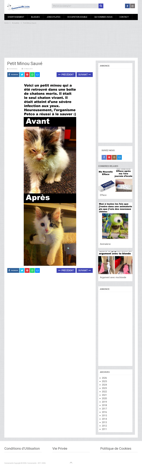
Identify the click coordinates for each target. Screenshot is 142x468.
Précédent (66, 74)
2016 (104, 412)
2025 (104, 381)
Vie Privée (59, 448)
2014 (104, 419)
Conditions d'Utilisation (22, 448)
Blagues (35, 17)
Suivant (84, 74)
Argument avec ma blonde (113, 277)
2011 (104, 429)
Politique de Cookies (115, 448)
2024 (104, 384)
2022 (104, 391)
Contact (124, 17)
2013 (104, 422)
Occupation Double (77, 17)
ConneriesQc (13, 69)
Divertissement (16, 17)
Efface (103, 195)
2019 (104, 401)
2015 (104, 415)
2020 (104, 398)
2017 (104, 408)
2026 (104, 378)
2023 (104, 388)
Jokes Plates (53, 17)
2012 (104, 425)
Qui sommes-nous (103, 17)
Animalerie (105, 244)
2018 (104, 405)
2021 (104, 395)
